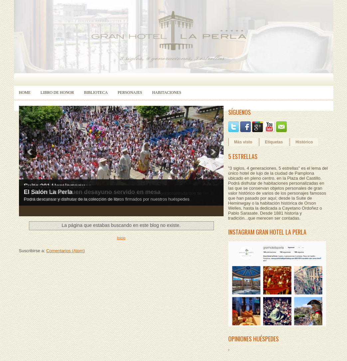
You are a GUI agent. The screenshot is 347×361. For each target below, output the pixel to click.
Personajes (130, 92)
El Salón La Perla (48, 192)
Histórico (304, 142)
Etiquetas (274, 142)
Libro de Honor (57, 92)
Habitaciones (166, 92)
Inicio (121, 238)
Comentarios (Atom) (65, 250)
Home (25, 92)
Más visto (243, 142)
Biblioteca (96, 92)
